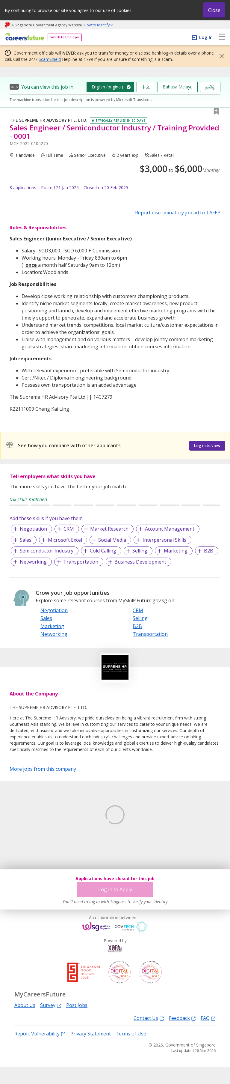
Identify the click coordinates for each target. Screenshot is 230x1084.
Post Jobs (76, 1022)
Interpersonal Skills (164, 540)
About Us (24, 1022)
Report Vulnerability (40, 1050)
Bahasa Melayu (178, 87)
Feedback (182, 1035)
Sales (25, 540)
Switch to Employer (64, 37)
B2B (208, 550)
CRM (68, 529)
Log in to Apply (115, 889)
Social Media (112, 540)
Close (214, 10)
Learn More (26, 849)
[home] (23, 37)
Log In (206, 37)
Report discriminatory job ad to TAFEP (177, 212)
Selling (139, 550)
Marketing (175, 550)
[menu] (222, 37)
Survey (50, 1022)
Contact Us (149, 1035)
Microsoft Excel (65, 540)
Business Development (140, 561)
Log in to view (207, 445)
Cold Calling (103, 550)
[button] (219, 56)
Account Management (169, 529)
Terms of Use (131, 1050)
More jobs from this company (43, 769)
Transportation (80, 561)
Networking (33, 561)
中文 (146, 87)
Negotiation (33, 529)
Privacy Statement (90, 1050)
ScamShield (50, 59)
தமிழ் (210, 87)
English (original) (107, 87)
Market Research (109, 529)
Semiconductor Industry (46, 550)
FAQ (208, 1035)
